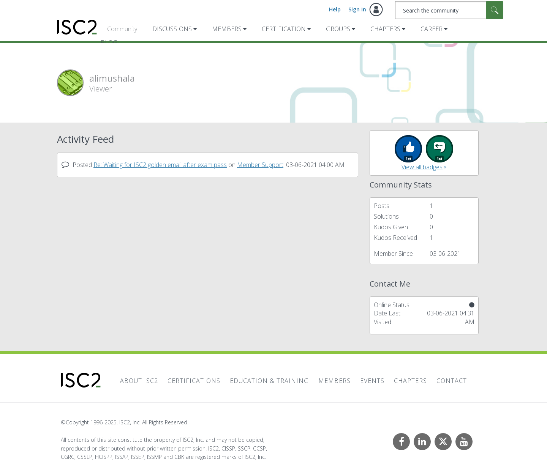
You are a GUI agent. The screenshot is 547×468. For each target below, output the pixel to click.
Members (227, 29)
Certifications (194, 381)
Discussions (172, 29)
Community (122, 29)
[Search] (449, 10)
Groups (338, 29)
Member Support (260, 165)
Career (432, 29)
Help (335, 9)
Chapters (385, 29)
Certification (284, 29)
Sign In (357, 9)
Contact (451, 381)
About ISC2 (139, 381)
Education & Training (269, 381)
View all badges (422, 167)
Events (372, 381)
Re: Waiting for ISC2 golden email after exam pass (160, 165)
